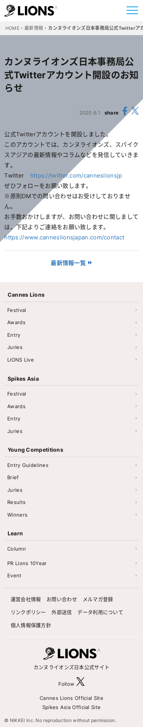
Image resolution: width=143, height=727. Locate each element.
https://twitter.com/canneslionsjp (76, 175)
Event (14, 575)
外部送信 (61, 612)
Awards (16, 322)
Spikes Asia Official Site (71, 707)
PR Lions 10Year (27, 563)
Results (16, 502)
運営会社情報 (26, 599)
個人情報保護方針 (31, 625)
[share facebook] (125, 112)
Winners (17, 515)
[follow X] (80, 683)
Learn (15, 533)
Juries (14, 347)
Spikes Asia (23, 378)
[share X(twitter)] (135, 112)
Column (16, 549)
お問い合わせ (62, 599)
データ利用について (100, 612)
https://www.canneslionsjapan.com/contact (64, 237)
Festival (16, 310)
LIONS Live (20, 360)
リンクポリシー (28, 612)
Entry (14, 335)
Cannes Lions (26, 294)
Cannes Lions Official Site (71, 698)
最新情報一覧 (68, 263)
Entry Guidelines (27, 465)
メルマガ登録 (98, 599)
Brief (13, 477)
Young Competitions (35, 449)
